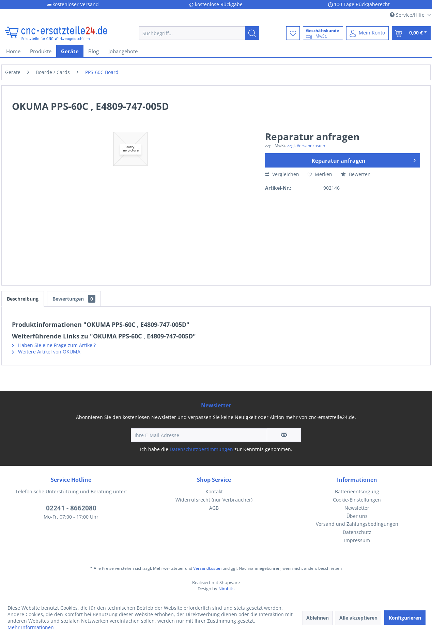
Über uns (357, 516)
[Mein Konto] (367, 33)
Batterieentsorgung (357, 491)
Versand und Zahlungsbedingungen (357, 524)
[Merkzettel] (293, 33)
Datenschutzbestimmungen (201, 449)
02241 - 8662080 (71, 508)
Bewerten (356, 174)
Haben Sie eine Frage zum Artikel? (54, 345)
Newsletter (356, 508)
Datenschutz (357, 532)
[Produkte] (40, 51)
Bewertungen (73, 299)
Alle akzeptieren (358, 617)
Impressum (357, 540)
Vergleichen (282, 174)
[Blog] (93, 51)
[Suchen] (252, 33)
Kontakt (214, 491)
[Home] (13, 51)
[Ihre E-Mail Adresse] (199, 435)
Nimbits (226, 588)
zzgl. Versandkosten (306, 145)
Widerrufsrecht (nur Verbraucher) (213, 499)
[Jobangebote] (123, 51)
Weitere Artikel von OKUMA (46, 351)
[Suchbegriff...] (199, 33)
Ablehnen (317, 617)
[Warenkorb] (411, 33)
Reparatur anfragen (363, 159)
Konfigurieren (405, 617)
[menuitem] (199, 33)
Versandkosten (207, 568)
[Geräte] (69, 51)
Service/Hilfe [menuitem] (408, 15)
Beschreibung (22, 298)
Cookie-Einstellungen (357, 499)
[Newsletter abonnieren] (284, 435)
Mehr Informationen (30, 627)
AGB (214, 508)
